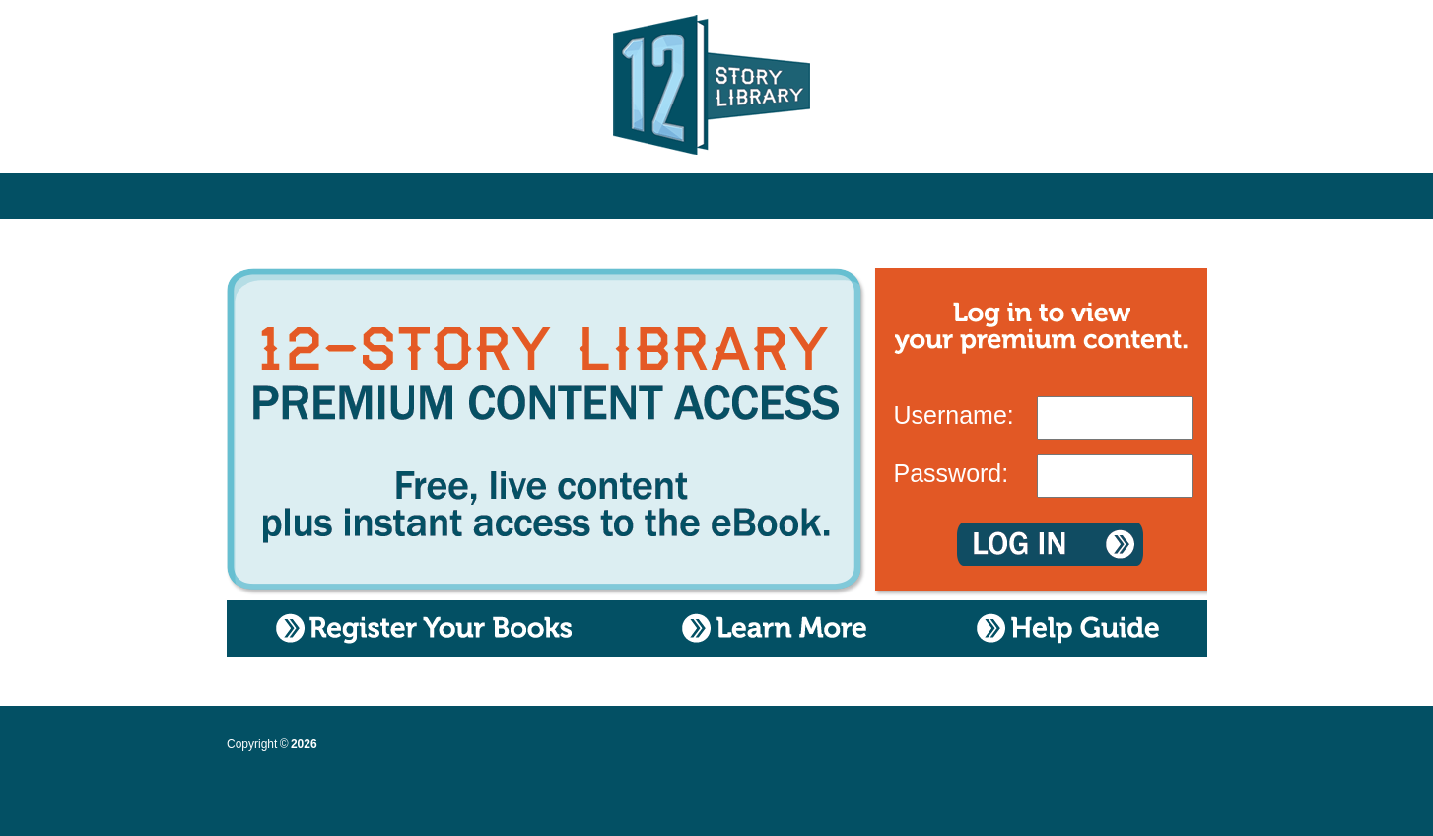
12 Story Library (717, 89)
